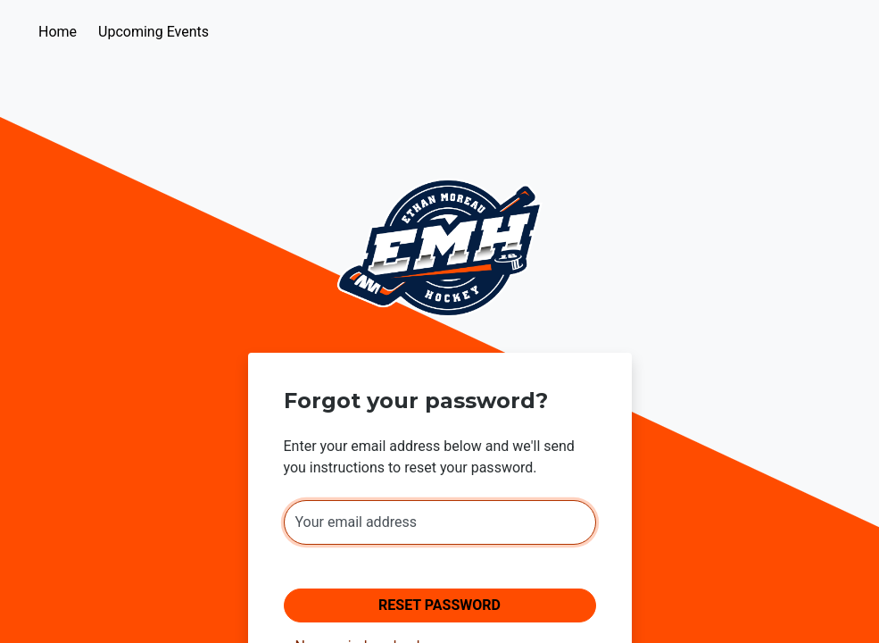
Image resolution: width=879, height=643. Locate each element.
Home (57, 31)
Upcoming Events (153, 31)
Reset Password (439, 605)
